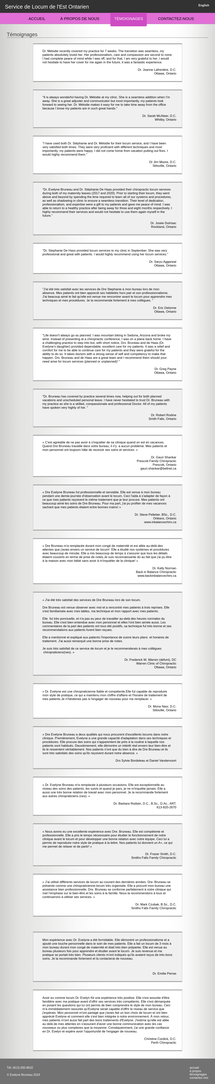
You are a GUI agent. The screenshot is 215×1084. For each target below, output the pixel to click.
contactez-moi (199, 1077)
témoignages (198, 1074)
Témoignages (128, 18)
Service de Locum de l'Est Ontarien (47, 7)
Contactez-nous (176, 18)
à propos (195, 1071)
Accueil (37, 18)
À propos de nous (79, 18)
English (203, 5)
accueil (194, 1067)
